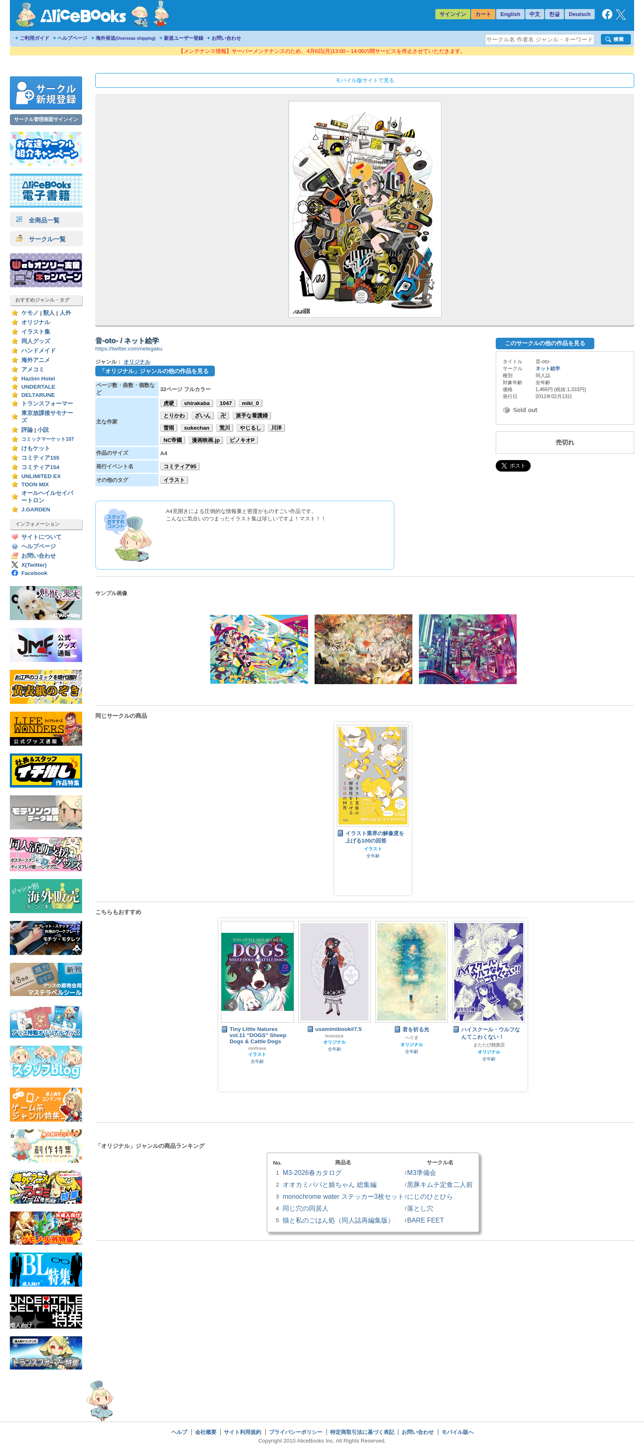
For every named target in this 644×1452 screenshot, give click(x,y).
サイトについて (41, 537)
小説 (43, 430)
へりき (412, 1037)
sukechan (196, 428)
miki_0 (250, 403)
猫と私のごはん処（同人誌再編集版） (338, 1220)
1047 (226, 403)
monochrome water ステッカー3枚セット (343, 1196)
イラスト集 (35, 332)
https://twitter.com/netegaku (129, 349)
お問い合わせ (226, 38)
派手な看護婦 (252, 415)
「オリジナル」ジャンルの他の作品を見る (154, 371)
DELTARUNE (38, 395)
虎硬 (168, 403)
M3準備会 (421, 1172)
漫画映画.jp (206, 440)
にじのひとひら (430, 1196)
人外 (65, 313)
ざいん (203, 415)
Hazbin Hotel (38, 379)
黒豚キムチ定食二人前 (440, 1184)
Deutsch (580, 14)
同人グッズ (35, 341)
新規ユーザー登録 (183, 38)
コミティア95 (179, 466)
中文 (534, 14)
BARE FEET (425, 1220)
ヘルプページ (72, 38)
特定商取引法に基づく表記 (362, 1432)
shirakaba (197, 403)
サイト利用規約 (242, 1432)
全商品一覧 (38, 220)
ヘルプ (179, 1432)
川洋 (276, 428)
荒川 (224, 428)
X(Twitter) (34, 565)
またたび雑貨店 (489, 1044)
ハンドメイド (38, 351)
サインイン (452, 14)
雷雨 (168, 428)
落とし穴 (420, 1208)
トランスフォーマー (47, 404)
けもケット (35, 448)
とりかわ (174, 415)
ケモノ (30, 313)
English (510, 14)
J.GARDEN (35, 509)
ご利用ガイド (34, 38)
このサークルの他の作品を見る (545, 343)
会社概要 (205, 1432)
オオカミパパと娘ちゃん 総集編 (329, 1184)
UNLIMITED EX (41, 476)
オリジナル (35, 322)
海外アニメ (35, 360)
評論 (27, 430)
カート (483, 14)
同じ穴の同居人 (306, 1208)
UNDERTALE (38, 387)
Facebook (34, 573)
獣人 (49, 313)
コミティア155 (40, 458)
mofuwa (257, 1048)
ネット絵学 (548, 368)
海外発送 (126, 38)
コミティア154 (40, 467)
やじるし (250, 428)
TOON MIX (35, 484)
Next (514, 1005)
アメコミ (32, 369)
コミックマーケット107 (47, 439)
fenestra (334, 1035)
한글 (554, 14)
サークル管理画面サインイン (46, 119)
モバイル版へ (458, 1432)
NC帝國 (172, 440)
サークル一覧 (41, 239)
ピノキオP (242, 440)
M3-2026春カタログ (312, 1172)
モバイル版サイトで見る (365, 80)
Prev (231, 1005)
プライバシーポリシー (295, 1432)
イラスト (174, 480)
